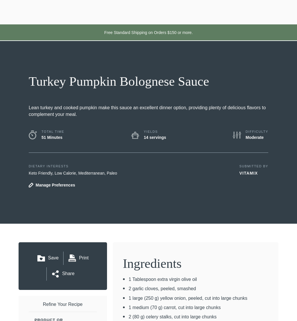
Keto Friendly (40, 173)
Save (48, 258)
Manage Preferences (55, 185)
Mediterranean (91, 173)
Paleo (112, 173)
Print (78, 258)
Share (63, 274)
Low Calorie (65, 173)
